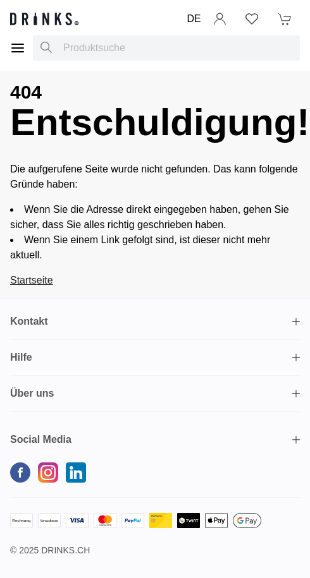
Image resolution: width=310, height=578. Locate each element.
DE (194, 18)
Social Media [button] (40, 439)
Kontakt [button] (29, 321)
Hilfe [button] (21, 357)
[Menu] (17, 48)
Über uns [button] (32, 393)
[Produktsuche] (46, 48)
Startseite (31, 280)
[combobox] (166, 48)
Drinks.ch (65, 550)
